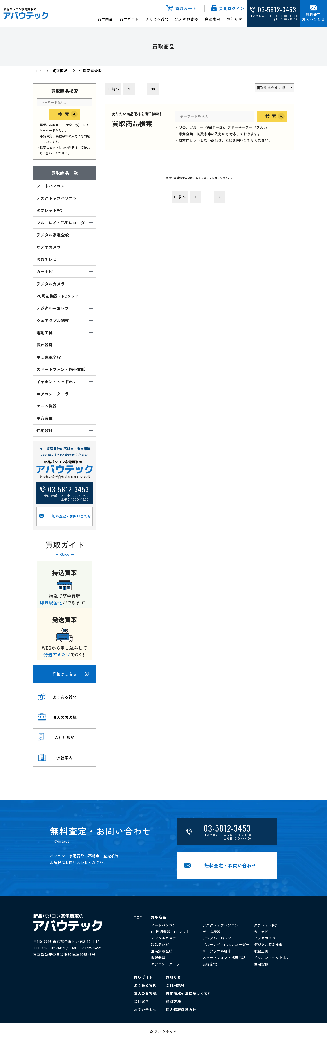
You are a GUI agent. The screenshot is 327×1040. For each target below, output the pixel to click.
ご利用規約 (175, 985)
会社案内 (212, 19)
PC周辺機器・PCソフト (170, 931)
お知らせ (234, 19)
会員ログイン (231, 8)
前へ (115, 89)
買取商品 (105, 19)
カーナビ (261, 931)
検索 (64, 114)
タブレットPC (265, 925)
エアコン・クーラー (167, 964)
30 (153, 89)
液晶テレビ (160, 944)
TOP (37, 70)
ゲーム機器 (211, 931)
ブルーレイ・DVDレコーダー (225, 944)
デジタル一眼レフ (216, 938)
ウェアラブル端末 (216, 951)
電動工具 (261, 951)
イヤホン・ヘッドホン (272, 957)
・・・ (141, 89)
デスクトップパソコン (220, 925)
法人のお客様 (186, 19)
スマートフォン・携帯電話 (224, 957)
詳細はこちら (70, 674)
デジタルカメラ (163, 938)
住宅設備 (261, 964)
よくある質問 (157, 19)
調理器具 (158, 957)
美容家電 (209, 964)
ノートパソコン (163, 925)
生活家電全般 (90, 70)
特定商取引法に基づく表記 (189, 993)
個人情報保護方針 (181, 1009)
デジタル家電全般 (268, 944)
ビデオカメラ (264, 938)
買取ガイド (129, 19)
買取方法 (173, 1001)
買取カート (186, 8)
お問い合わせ (145, 1009)
